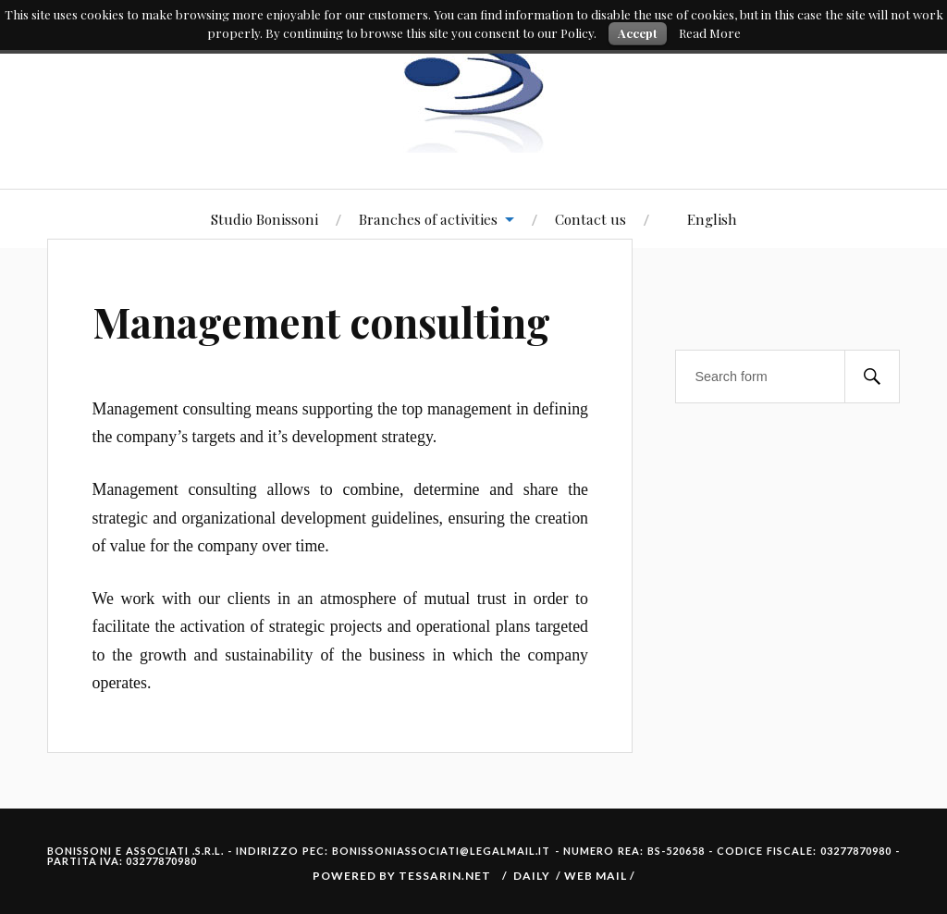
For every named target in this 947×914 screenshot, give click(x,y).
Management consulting (321, 321)
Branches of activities (428, 218)
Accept (638, 33)
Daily (531, 876)
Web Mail (597, 876)
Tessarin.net (445, 876)
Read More (710, 33)
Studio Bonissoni (264, 218)
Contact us (590, 218)
